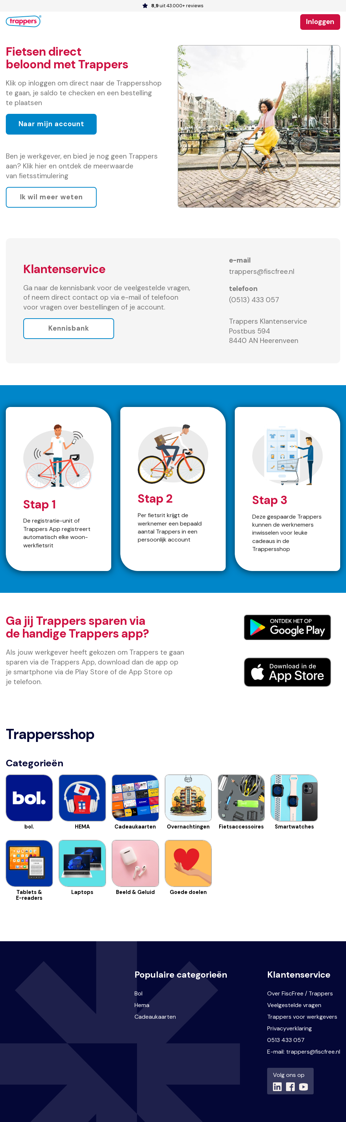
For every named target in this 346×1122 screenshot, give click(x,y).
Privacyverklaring (289, 1028)
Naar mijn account (51, 123)
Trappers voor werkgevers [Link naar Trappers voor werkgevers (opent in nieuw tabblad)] (302, 1017)
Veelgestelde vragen (294, 1005)
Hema (141, 1005)
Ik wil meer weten (51, 197)
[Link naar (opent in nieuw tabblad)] (277, 1086)
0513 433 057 (286, 1040)
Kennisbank (68, 328)
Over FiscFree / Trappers (300, 993)
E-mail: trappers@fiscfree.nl (303, 1051)
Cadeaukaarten (155, 1017)
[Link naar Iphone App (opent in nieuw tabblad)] (287, 672)
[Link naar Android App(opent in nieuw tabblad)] (287, 627)
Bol (138, 993)
